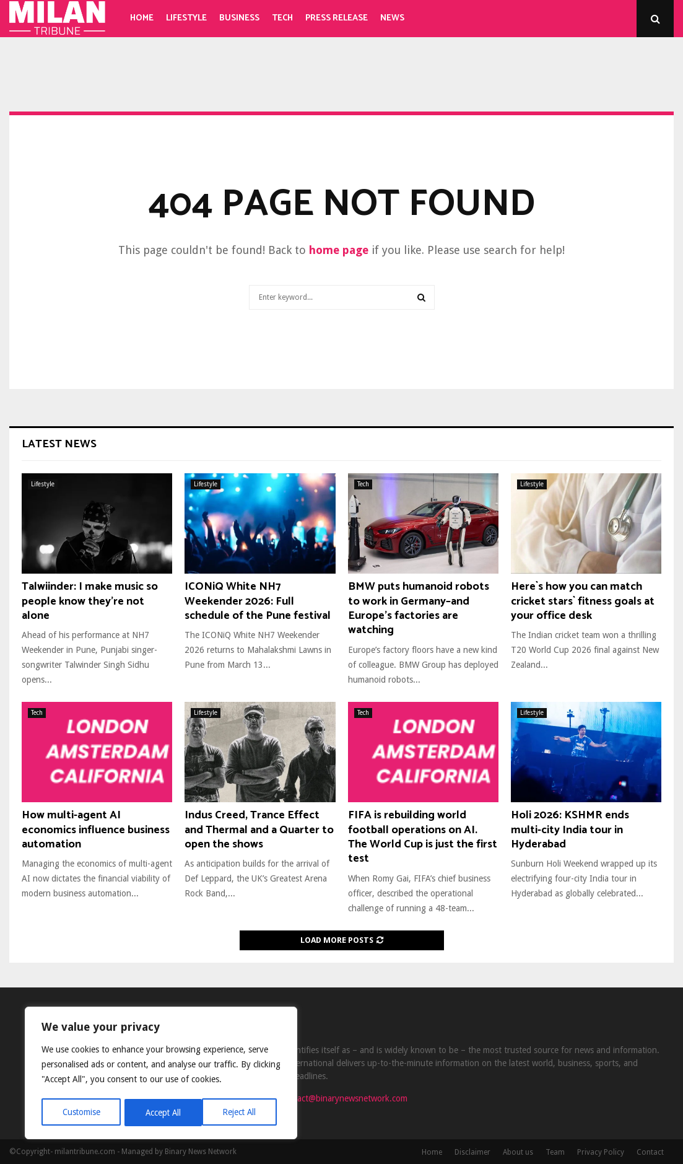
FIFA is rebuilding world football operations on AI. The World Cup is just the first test (422, 837)
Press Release (336, 18)
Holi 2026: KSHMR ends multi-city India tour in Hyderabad (570, 830)
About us (518, 1152)
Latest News (59, 444)
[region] (161, 1074)
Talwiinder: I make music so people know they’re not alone (90, 601)
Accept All (242, 1113)
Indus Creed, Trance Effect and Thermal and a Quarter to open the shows (259, 830)
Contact (650, 1152)
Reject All (162, 1113)
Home (142, 18)
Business (239, 18)
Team (555, 1152)
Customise (80, 1113)
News (392, 18)
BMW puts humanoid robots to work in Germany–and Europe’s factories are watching (418, 608)
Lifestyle (186, 18)
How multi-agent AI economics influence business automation (96, 830)
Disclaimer (472, 1152)
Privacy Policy (600, 1152)
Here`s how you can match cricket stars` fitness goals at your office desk (583, 601)
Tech (282, 18)
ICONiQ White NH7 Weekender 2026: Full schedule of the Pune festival (258, 601)
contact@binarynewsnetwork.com (344, 1098)
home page (338, 249)
